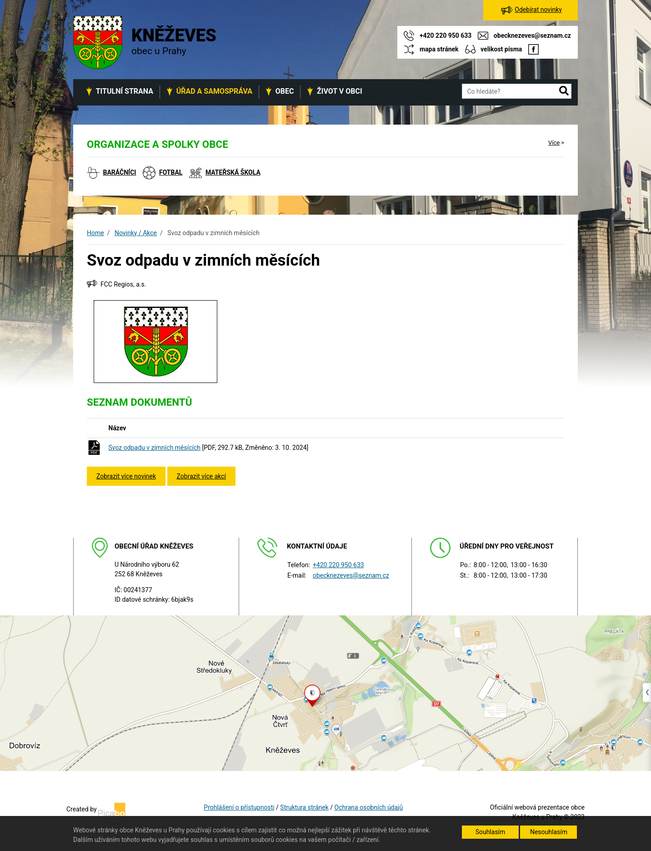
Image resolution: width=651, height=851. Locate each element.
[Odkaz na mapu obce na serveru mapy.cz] (325, 692)
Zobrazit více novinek (126, 476)
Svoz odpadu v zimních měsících (155, 447)
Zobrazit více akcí (201, 476)
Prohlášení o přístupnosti (239, 807)
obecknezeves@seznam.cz (351, 575)
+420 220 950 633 (338, 565)
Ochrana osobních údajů (369, 807)
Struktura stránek (304, 807)
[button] (564, 91)
